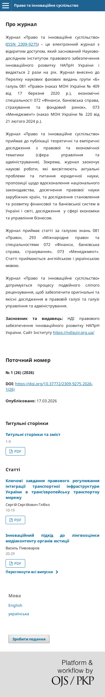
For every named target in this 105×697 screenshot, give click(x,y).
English (15, 605)
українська (18, 613)
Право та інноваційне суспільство (46, 5)
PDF (17, 451)
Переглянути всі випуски (29, 571)
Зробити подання (29, 639)
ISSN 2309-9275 (22, 44)
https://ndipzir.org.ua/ (73, 332)
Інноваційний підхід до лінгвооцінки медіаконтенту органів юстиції (52, 538)
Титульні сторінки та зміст (33, 434)
